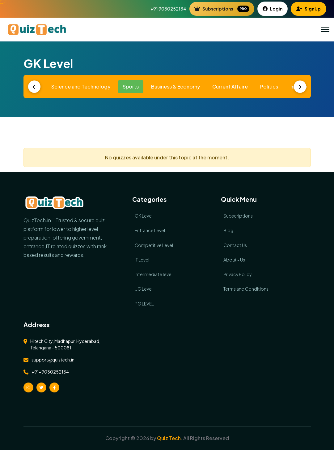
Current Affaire (230, 86)
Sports (131, 86)
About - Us (234, 259)
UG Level (144, 289)
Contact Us (235, 245)
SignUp (308, 8)
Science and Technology (80, 86)
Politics (269, 86)
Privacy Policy (237, 274)
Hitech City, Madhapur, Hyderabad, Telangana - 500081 (65, 344)
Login (272, 8)
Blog (228, 230)
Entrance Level (150, 230)
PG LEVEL (144, 303)
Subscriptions (221, 9)
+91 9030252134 (168, 8)
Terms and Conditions (245, 289)
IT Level (142, 259)
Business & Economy (175, 86)
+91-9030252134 (50, 371)
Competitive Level (154, 245)
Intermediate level (153, 274)
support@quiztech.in (53, 359)
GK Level (144, 216)
